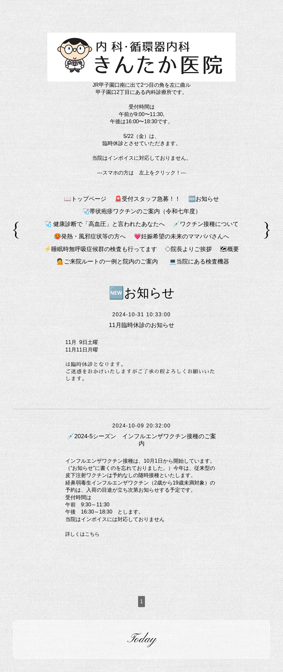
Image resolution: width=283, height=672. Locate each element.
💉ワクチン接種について (206, 224)
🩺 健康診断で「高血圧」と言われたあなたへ (104, 224)
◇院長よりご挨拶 (188, 249)
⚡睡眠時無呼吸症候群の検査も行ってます (100, 249)
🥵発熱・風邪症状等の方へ (90, 236)
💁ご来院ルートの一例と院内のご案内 (110, 261)
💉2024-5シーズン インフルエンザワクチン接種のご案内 (141, 440)
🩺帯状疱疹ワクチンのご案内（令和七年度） (141, 211)
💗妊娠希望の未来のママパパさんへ (181, 236)
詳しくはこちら (83, 534)
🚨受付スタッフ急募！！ (148, 199)
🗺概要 (229, 249)
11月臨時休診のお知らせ (141, 325)
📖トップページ (85, 199)
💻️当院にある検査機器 (199, 261)
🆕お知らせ (203, 199)
